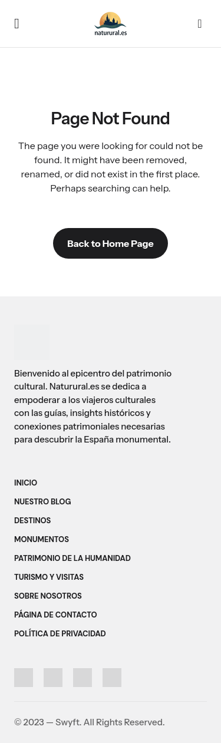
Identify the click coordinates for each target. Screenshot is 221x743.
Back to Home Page (110, 243)
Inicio (25, 483)
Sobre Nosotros (48, 596)
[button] (16, 23)
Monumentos (41, 539)
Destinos (32, 521)
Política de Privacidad (60, 634)
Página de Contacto (55, 615)
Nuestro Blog (42, 502)
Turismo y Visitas (49, 577)
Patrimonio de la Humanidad (72, 558)
